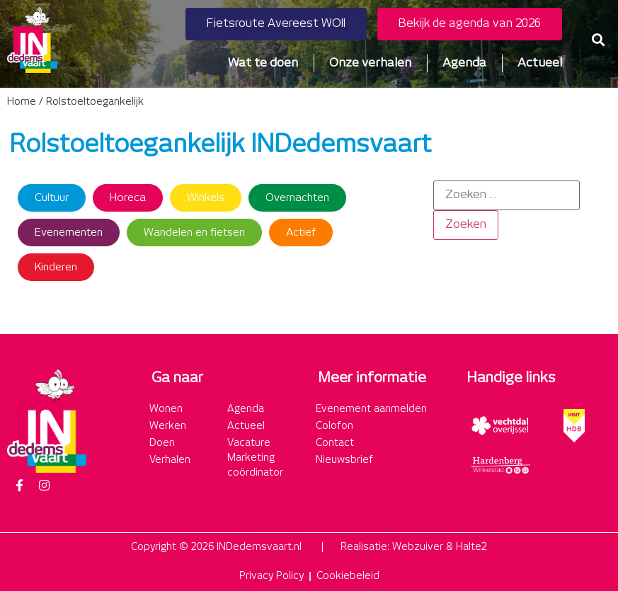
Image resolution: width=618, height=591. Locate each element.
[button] (598, 40)
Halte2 (471, 547)
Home (21, 102)
